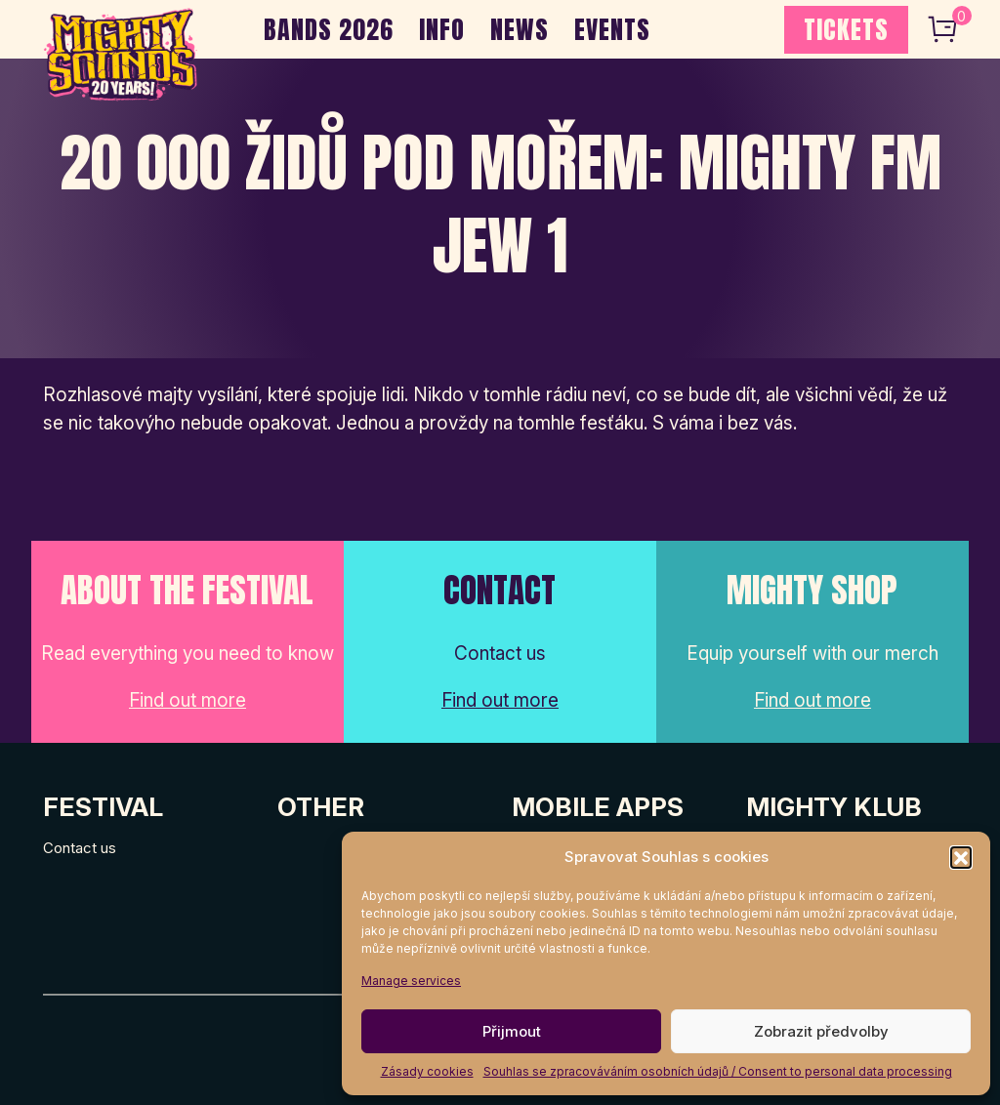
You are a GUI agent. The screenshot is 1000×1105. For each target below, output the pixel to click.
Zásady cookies (427, 1071)
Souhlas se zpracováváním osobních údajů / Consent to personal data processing (717, 1071)
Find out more (187, 700)
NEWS (519, 29)
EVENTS (612, 29)
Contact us (79, 848)
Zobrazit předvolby (821, 1031)
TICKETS (846, 29)
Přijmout (511, 1031)
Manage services (411, 980)
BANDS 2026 (329, 29)
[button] (961, 857)
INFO (442, 29)
